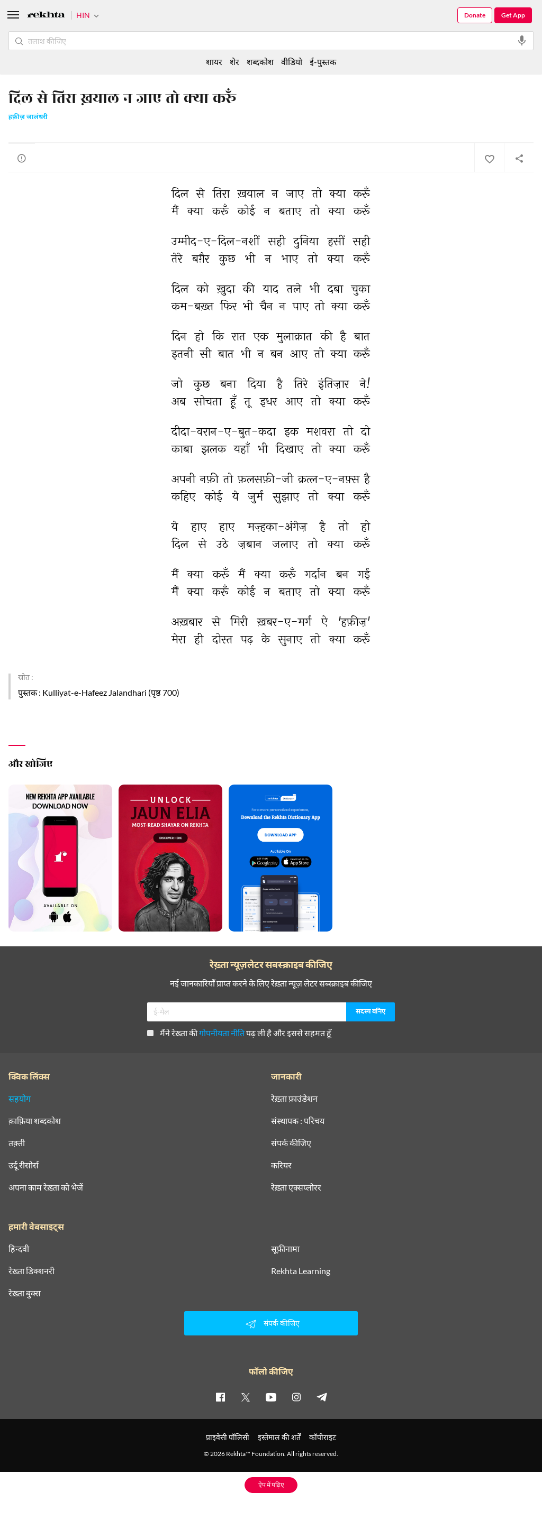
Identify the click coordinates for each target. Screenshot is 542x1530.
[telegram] (321, 1396)
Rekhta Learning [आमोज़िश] (300, 1271)
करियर (281, 1165)
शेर (234, 62)
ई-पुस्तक (323, 62)
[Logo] (46, 16)
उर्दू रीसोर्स (23, 1165)
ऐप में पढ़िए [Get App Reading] (271, 1485)
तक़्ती (16, 1143)
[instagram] (296, 1396)
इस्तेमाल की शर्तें (279, 1437)
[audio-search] (521, 41)
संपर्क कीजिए (291, 1143)
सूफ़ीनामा (285, 1249)
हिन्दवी (18, 1249)
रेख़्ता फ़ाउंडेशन (294, 1098)
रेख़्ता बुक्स (24, 1293)
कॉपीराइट (322, 1437)
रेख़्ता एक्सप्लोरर (296, 1187)
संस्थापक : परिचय (297, 1121)
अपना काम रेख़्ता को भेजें (45, 1187)
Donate (474, 15)
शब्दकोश (260, 62)
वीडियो (291, 62)
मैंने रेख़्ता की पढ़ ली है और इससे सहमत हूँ (239, 1033)
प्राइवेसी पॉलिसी (227, 1437)
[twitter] (245, 1396)
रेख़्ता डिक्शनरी (31, 1271)
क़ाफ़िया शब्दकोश (34, 1121)
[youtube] (271, 1396)
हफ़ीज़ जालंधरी (28, 117)
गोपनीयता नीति (222, 1033)
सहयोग (19, 1098)
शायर (214, 62)
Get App (513, 15)
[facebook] (220, 1396)
